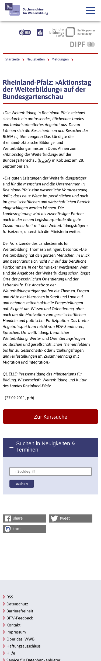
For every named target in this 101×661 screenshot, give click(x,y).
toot (12, 529)
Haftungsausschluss (23, 646)
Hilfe (10, 653)
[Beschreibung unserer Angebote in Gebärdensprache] (25, 31)
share (13, 518)
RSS (9, 597)
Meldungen (60, 59)
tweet (60, 518)
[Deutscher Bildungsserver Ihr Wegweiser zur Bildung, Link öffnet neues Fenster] (72, 32)
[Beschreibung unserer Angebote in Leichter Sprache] (40, 31)
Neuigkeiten (35, 59)
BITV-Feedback (19, 618)
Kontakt (13, 625)
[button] (91, 11)
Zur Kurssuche (50, 416)
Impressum (16, 632)
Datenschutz (17, 604)
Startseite (12, 59)
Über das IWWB (20, 639)
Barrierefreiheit (19, 611)
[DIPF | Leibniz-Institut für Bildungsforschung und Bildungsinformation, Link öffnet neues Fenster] (82, 44)
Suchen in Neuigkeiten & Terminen (45, 446)
